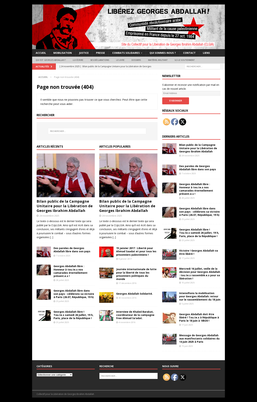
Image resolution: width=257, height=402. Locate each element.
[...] (51, 237)
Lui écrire (78, 60)
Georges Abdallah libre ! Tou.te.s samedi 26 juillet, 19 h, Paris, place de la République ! (73, 315)
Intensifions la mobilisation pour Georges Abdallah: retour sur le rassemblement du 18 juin (199, 296)
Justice (84, 52)
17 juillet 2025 (188, 258)
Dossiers (136, 60)
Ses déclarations (99, 60)
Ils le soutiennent (185, 60)
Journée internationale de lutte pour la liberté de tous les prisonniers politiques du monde (136, 274)
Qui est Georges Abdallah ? (51, 60)
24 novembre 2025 (49, 215)
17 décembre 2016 (127, 283)
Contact (189, 52)
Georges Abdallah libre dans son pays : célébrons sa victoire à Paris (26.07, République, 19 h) (74, 294)
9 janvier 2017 (125, 258)
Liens (206, 52)
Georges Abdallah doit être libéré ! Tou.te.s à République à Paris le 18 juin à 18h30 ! (199, 317)
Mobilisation (62, 52)
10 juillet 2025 (188, 282)
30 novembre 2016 (127, 297)
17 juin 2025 (187, 324)
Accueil (41, 52)
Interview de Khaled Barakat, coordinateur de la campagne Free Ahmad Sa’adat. (135, 315)
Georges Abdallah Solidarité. (134, 293)
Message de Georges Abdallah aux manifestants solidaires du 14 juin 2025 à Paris (199, 338)
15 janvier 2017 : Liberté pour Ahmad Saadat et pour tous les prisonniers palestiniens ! (136, 251)
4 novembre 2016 (127, 322)
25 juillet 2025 (62, 301)
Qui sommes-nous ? (163, 52)
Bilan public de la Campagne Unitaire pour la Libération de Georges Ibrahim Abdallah (65, 206)
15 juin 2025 (187, 346)
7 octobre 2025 (63, 255)
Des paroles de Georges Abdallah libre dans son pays (72, 249)
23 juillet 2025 (62, 322)
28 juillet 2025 (62, 280)
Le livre (120, 60)
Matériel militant (158, 60)
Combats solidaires (126, 52)
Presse (100, 52)
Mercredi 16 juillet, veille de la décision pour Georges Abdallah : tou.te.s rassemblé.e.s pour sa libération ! (199, 273)
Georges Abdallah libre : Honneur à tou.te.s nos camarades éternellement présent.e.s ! (70, 271)
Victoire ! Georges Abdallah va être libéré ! (198, 252)
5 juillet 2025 (187, 303)
